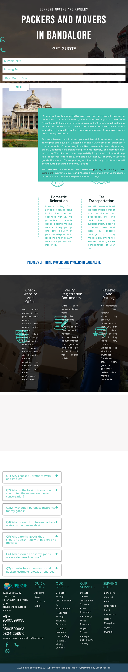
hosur (107, 618)
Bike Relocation (64, 600)
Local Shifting (62, 636)
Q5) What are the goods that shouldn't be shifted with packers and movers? (32, 540)
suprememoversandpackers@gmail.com (23, 637)
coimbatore (110, 614)
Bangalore (109, 592)
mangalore (109, 623)
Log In (37, 605)
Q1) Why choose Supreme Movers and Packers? (32, 477)
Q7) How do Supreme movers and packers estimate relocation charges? (32, 569)
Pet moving (86, 616)
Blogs (37, 597)
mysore (108, 627)
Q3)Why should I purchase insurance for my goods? (32, 509)
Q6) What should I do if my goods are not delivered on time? (32, 555)
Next (19, 87)
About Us (39, 592)
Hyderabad (110, 605)
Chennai (108, 597)
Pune (107, 601)
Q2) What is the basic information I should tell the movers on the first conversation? (32, 493)
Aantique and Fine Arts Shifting (87, 640)
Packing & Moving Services (61, 644)
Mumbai (108, 631)
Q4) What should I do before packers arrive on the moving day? (32, 523)
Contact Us (40, 601)
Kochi (107, 610)
